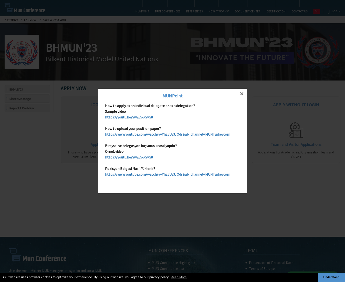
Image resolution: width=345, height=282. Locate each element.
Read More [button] (178, 277)
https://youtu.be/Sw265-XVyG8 (129, 117)
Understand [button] (331, 277)
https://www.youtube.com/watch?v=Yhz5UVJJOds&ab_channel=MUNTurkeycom (167, 134)
